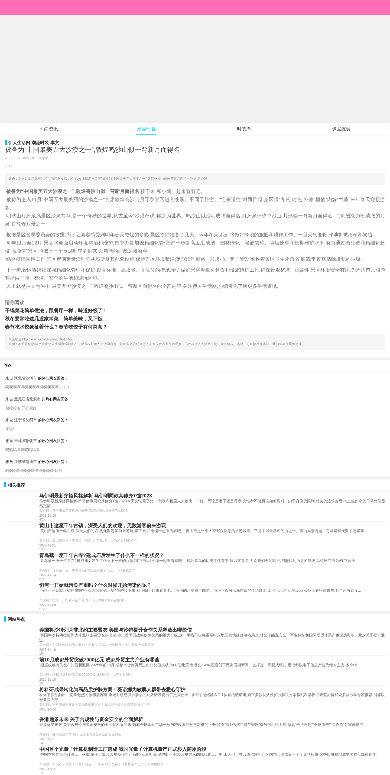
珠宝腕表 (341, 128)
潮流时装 (146, 128)
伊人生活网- (19, 142)
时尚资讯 (49, 128)
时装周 (244, 128)
